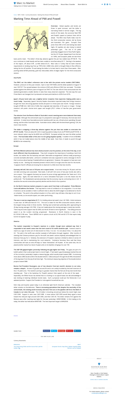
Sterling (100, 124)
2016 (88, 194)
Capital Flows (89, 136)
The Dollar (88, 117)
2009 (88, 208)
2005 (88, 216)
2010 (88, 206)
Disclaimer (49, 391)
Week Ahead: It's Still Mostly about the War (101, 89)
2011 (88, 204)
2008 (88, 210)
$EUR (101, 114)
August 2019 (90, 172)
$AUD (106, 124)
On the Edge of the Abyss (100, 95)
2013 (88, 200)
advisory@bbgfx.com (100, 62)
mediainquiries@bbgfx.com (97, 49)
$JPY (100, 117)
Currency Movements (32, 15)
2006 (88, 214)
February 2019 (90, 185)
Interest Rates (101, 133)
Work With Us (86, 4)
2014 (88, 198)
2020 (88, 160)
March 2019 (89, 183)
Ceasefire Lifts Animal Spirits (101, 81)
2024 (88, 152)
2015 (88, 196)
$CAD (87, 127)
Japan (93, 111)
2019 (88, 162)
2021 (88, 158)
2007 (88, 212)
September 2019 (91, 170)
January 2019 (90, 187)
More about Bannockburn (97, 35)
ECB (95, 117)
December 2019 (91, 164)
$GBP (99, 120)
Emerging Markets (90, 124)
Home (16, 15)
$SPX (20, 15)
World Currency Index (54, 4)
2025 (88, 150)
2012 (88, 202)
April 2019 (89, 181)
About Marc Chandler (71, 4)
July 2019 (89, 174)
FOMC (97, 136)
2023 (88, 154)
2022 (88, 156)
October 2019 (90, 168)
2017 (88, 192)
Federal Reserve (90, 120)
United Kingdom (90, 133)
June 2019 (89, 177)
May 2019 (89, 179)
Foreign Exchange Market (92, 130)
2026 (88, 148)
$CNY (103, 136)
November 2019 (91, 166)
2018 (88, 189)
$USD (24, 15)
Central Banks (95, 127)
